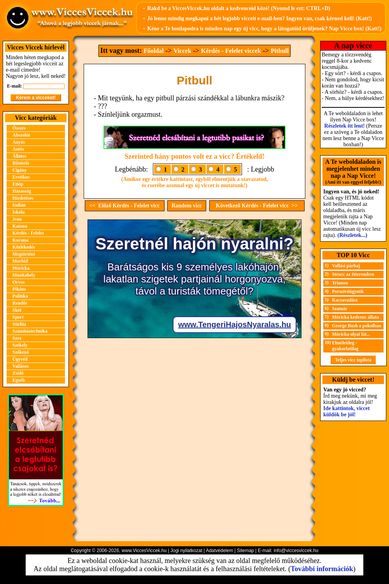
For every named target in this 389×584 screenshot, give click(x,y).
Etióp (17, 184)
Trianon (340, 283)
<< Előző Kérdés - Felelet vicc (124, 206)
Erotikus (21, 177)
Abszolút (21, 135)
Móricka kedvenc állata (355, 317)
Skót (16, 310)
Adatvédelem (219, 550)
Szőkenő (20, 352)
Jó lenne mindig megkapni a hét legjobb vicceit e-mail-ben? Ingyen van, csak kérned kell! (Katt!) (259, 18)
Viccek (182, 50)
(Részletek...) (353, 235)
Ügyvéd (20, 359)
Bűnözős (20, 163)
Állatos (19, 156)
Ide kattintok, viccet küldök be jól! (346, 411)
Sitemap (245, 550)
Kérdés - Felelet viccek (231, 50)
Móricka (21, 268)
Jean (17, 219)
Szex (16, 338)
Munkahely (23, 275)
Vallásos (20, 366)
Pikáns (19, 289)
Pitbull (280, 50)
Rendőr (20, 303)
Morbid (20, 261)
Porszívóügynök (348, 291)
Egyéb (18, 380)
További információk (322, 569)
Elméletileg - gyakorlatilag (345, 345)
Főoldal (154, 50)
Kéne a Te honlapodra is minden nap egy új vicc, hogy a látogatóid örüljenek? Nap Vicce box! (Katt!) (264, 29)
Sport (18, 317)
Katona (19, 226)
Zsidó (18, 373)
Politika (20, 296)
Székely (20, 345)
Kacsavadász (345, 300)
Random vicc (187, 206)
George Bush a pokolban (356, 325)
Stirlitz (19, 324)
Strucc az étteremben (353, 274)
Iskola (18, 212)
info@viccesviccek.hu (295, 550)
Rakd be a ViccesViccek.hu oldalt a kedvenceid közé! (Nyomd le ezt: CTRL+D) (238, 8)
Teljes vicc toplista (353, 360)
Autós (18, 149)
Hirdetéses (22, 198)
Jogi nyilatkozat (186, 550)
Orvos (18, 282)
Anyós (18, 142)
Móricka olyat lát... (351, 334)
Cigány (19, 170)
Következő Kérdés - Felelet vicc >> (257, 206)
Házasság (21, 191)
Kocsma (20, 240)
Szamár (339, 308)
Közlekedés (23, 247)
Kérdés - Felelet (28, 233)
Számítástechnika (29, 331)
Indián (19, 205)
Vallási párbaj (346, 265)
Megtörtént (23, 254)
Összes (19, 128)
